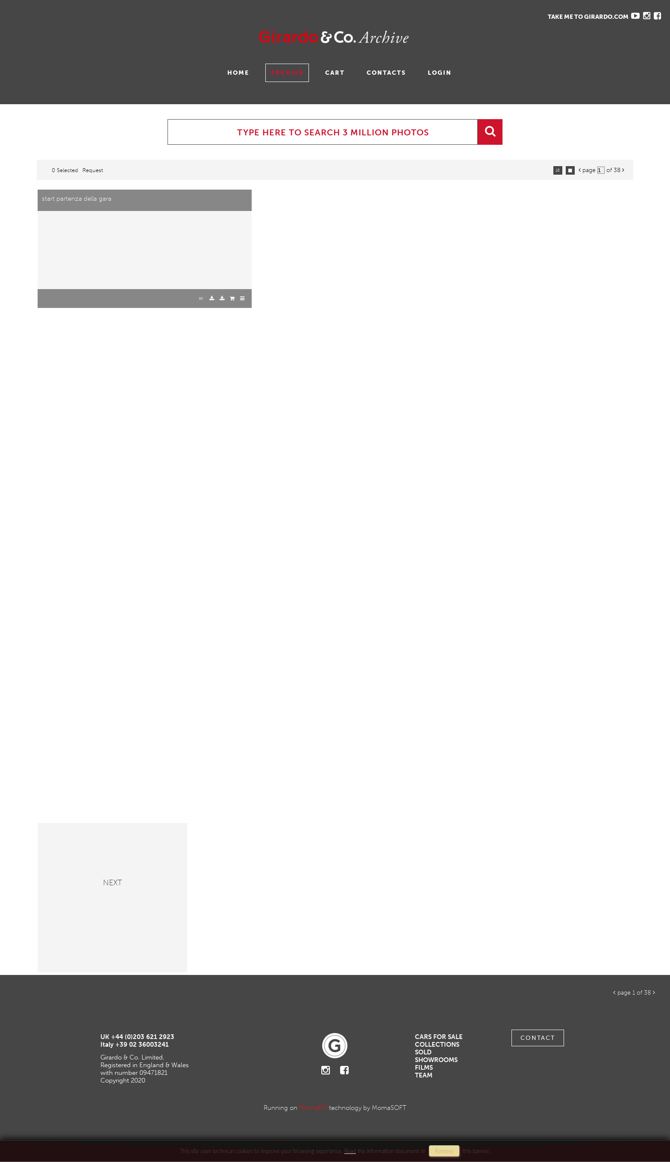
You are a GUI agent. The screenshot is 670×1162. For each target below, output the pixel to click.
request (92, 170)
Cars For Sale (439, 1037)
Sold (423, 1052)
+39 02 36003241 (142, 1044)
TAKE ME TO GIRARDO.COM (588, 16)
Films (424, 1067)
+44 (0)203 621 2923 (142, 1037)
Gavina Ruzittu (93, 37)
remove (444, 1150)
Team (423, 1075)
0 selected (65, 170)
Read (350, 1150)
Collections (437, 1044)
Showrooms (436, 1060)
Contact (537, 1038)
